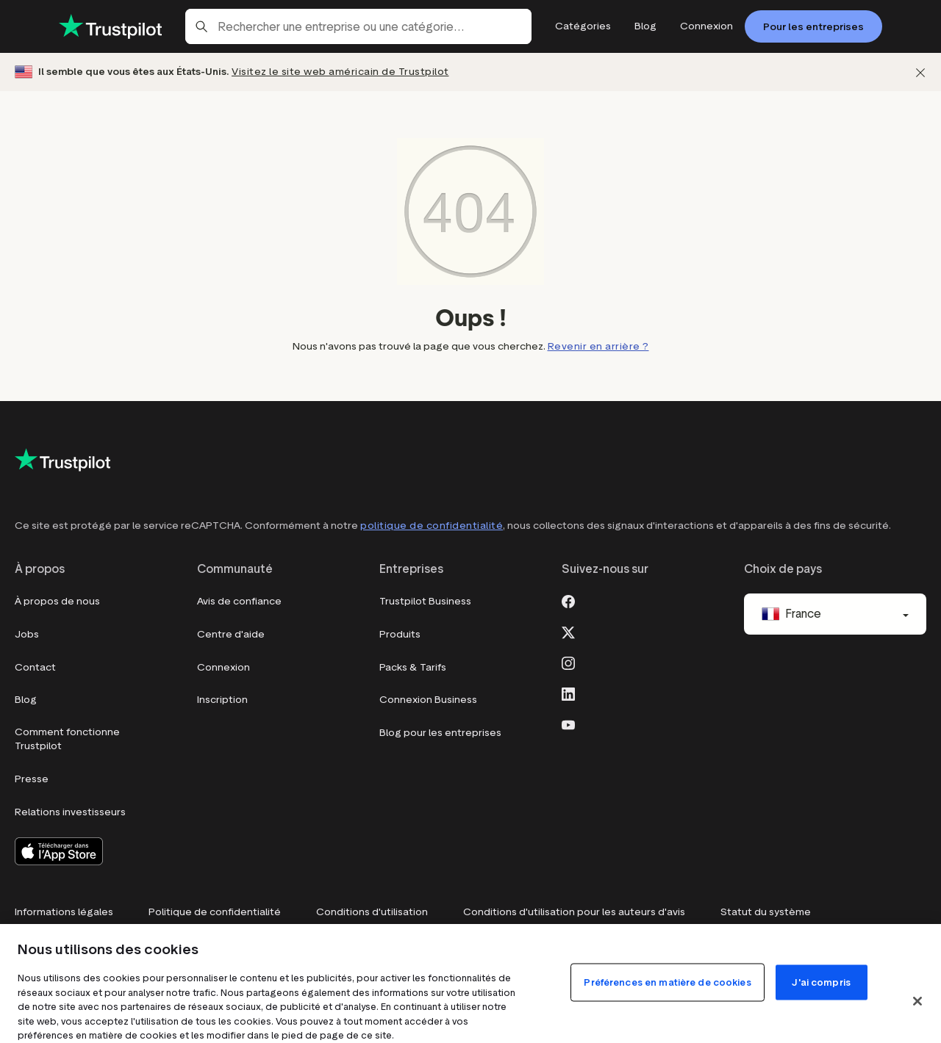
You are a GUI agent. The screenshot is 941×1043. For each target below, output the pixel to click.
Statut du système (765, 912)
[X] (568, 631)
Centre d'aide (231, 634)
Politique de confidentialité (215, 912)
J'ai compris (821, 1015)
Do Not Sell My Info (267, 945)
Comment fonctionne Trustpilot (67, 739)
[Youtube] (568, 723)
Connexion (223, 667)
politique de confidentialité (431, 525)
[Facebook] (568, 600)
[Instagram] (568, 661)
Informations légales (64, 912)
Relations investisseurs (70, 812)
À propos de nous (57, 601)
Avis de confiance (239, 601)
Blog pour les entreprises (440, 732)
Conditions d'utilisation (372, 912)
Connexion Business (428, 699)
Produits (400, 634)
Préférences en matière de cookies (101, 945)
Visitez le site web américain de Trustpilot (340, 71)
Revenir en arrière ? (598, 346)
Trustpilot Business (425, 601)
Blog (26, 699)
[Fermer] (920, 72)
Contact (35, 667)
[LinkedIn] (568, 692)
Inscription (222, 699)
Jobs (27, 634)
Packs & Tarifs (412, 667)
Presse (32, 779)
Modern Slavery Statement (414, 945)
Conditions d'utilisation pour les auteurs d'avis (574, 912)
